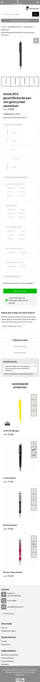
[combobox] (16, 14)
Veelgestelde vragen (8, 631)
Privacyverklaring (7, 661)
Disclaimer (5, 664)
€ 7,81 (8, 481)
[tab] (20, 340)
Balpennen (5, 30)
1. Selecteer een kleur (12, 124)
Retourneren (5, 644)
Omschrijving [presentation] (19, 346)
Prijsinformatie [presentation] (19, 340)
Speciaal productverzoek (20, 21)
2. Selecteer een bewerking (15, 177)
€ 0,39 (8, 434)
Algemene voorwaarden (9, 655)
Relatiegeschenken (15, 27)
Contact (4, 641)
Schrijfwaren (28, 27)
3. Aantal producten (12, 276)
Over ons (4, 628)
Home (3, 27)
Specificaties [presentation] (20, 352)
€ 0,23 (8, 528)
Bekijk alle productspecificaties (15, 117)
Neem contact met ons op (12, 326)
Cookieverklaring (7, 658)
